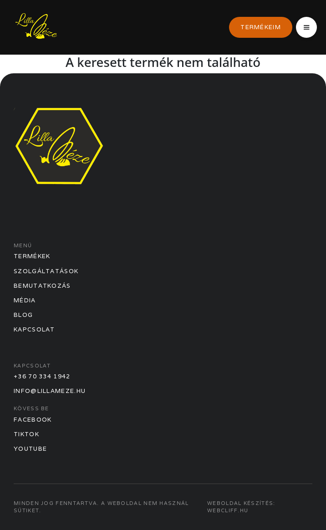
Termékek (32, 256)
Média (25, 300)
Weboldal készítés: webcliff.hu (241, 506)
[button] (306, 27)
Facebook (32, 419)
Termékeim (260, 27)
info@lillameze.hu (50, 391)
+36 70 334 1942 (42, 376)
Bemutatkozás (42, 286)
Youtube (30, 449)
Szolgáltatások (46, 271)
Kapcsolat (34, 329)
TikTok (26, 434)
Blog (23, 315)
